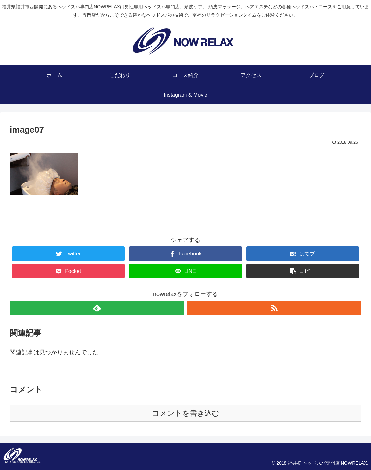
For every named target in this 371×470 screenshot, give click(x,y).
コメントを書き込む (185, 413)
